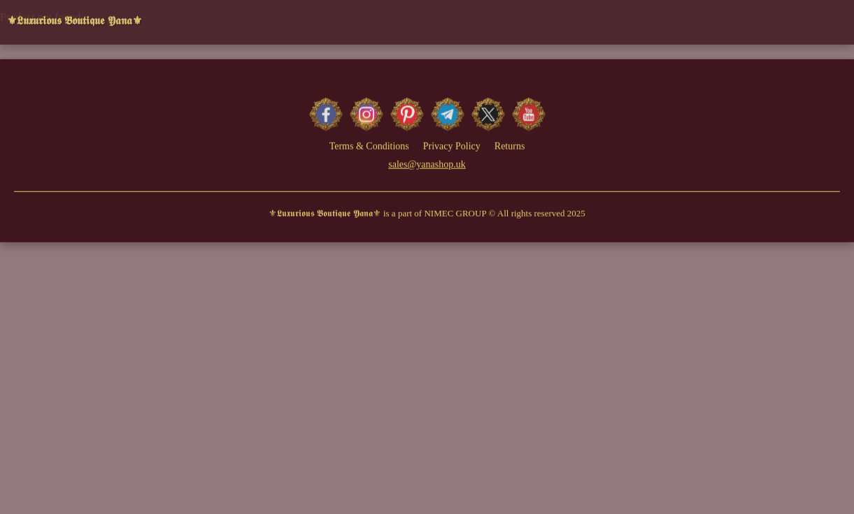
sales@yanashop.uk (426, 165)
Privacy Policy (452, 147)
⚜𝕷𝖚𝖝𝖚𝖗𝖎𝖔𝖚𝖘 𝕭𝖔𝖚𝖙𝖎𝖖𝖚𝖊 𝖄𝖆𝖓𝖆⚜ (74, 19)
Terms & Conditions (369, 147)
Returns (509, 147)
